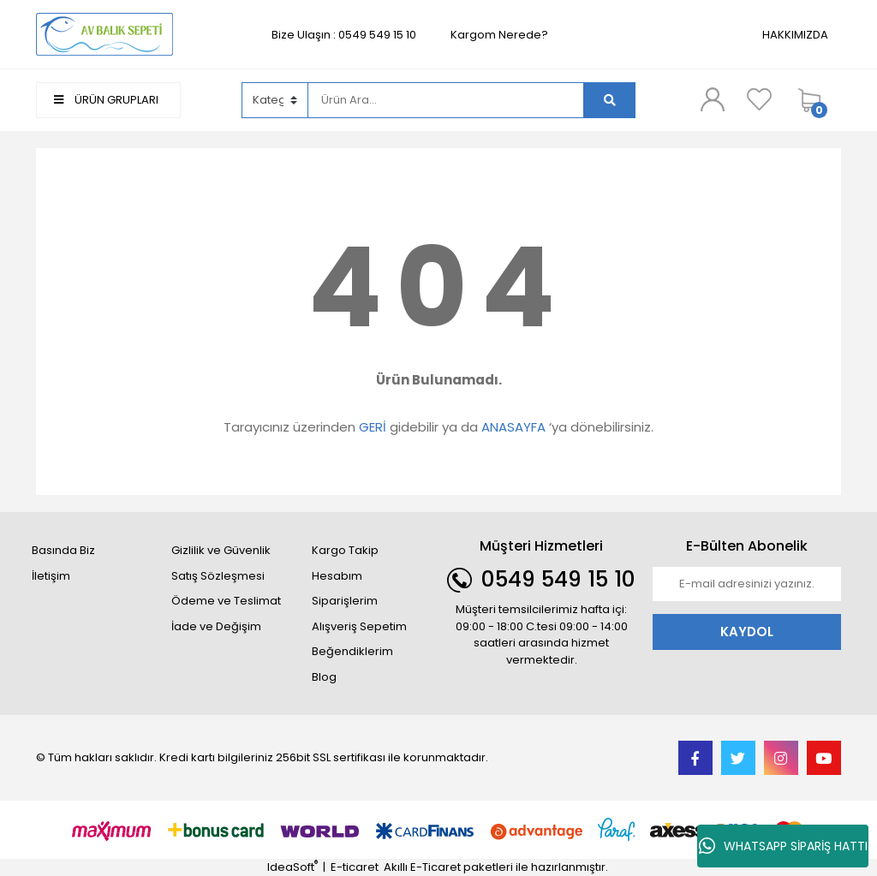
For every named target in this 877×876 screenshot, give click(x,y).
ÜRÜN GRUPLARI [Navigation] (106, 100)
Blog (324, 677)
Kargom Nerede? (499, 35)
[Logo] (104, 34)
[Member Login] (712, 99)
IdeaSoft (292, 867)
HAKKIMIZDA (795, 35)
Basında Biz (63, 550)
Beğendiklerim (352, 651)
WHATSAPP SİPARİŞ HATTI (783, 846)
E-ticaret (355, 867)
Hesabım (337, 576)
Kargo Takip (345, 550)
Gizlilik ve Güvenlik (221, 550)
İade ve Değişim (216, 626)
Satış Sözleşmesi (218, 576)
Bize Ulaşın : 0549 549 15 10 (343, 35)
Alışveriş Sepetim (359, 626)
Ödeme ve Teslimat (226, 601)
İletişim (51, 576)
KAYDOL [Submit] (746, 632)
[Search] (446, 100)
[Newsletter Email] (747, 584)
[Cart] (815, 100)
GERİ (372, 427)
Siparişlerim (345, 601)
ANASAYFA (513, 427)
